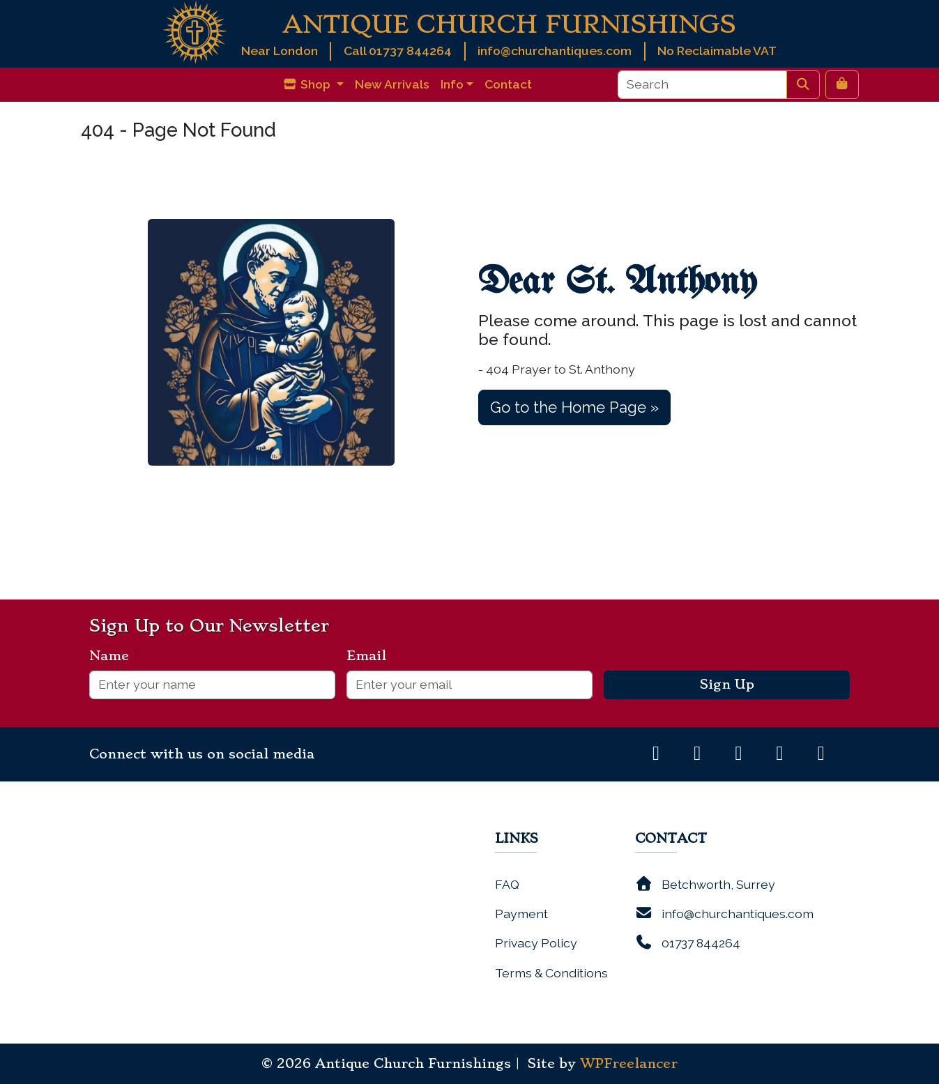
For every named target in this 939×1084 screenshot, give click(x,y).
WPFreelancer (629, 1063)
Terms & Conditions (551, 972)
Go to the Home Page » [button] (574, 407)
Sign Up (727, 684)
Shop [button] (307, 84)
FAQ (507, 884)
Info (452, 84)
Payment (521, 913)
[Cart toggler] (842, 84)
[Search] (702, 84)
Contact (508, 84)
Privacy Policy (536, 943)
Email (371, 656)
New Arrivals (392, 84)
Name (114, 656)
